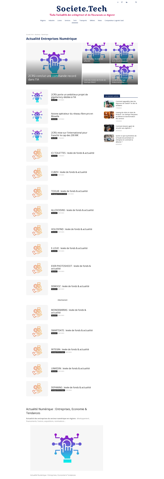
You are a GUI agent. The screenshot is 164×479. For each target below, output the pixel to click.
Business (37, 34)
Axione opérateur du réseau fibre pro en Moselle (72, 115)
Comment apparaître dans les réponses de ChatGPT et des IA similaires (126, 103)
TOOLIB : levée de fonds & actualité (69, 191)
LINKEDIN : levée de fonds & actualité (70, 368)
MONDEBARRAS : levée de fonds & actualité (68, 311)
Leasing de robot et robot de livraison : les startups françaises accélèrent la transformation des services (127, 115)
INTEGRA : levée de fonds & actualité (70, 349)
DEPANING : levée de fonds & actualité (71, 387)
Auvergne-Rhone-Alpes (58, 352)
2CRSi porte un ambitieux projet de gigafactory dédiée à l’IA (69, 96)
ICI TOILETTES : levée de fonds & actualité (72, 152)
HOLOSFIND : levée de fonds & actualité (71, 229)
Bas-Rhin (54, 100)
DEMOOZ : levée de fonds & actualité (70, 286)
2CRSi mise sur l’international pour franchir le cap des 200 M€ (69, 134)
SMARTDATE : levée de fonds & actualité (72, 330)
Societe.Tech (30, 34)
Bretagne (54, 175)
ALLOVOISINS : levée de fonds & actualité (72, 210)
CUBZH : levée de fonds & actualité (69, 172)
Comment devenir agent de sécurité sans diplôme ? (125, 127)
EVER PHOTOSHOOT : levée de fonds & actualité (71, 267)
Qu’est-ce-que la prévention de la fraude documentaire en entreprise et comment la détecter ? (126, 139)
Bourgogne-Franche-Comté (59, 194)
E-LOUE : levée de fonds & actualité (69, 248)
